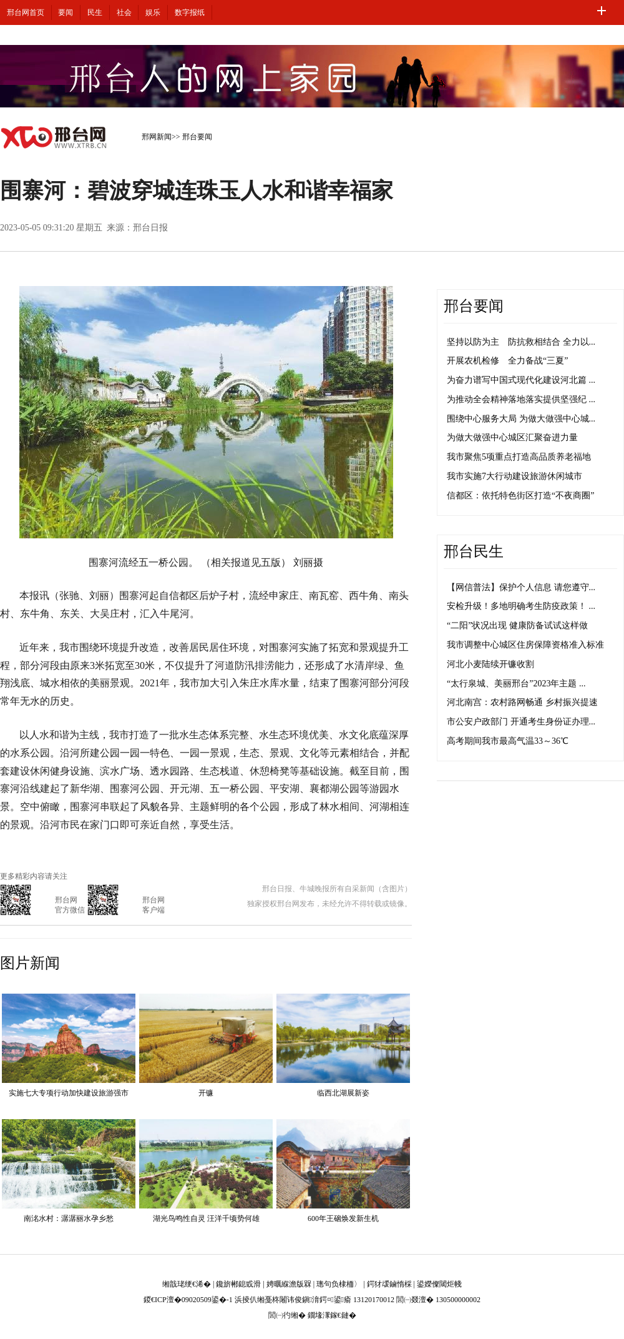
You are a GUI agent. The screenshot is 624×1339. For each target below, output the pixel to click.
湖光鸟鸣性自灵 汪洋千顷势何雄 (206, 1218)
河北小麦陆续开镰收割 (490, 664)
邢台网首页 (25, 12)
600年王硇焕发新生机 (343, 1218)
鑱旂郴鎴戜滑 (238, 1284)
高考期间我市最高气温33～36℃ (507, 741)
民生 (94, 12)
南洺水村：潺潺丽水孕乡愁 (69, 1218)
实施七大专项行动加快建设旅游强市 (69, 1093)
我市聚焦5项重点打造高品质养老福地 (519, 457)
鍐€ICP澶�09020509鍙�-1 (188, 1299)
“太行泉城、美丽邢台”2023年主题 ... (516, 683)
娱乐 (152, 12)
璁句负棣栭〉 (338, 1284)
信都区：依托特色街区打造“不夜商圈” (520, 495)
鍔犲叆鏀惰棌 (389, 1284)
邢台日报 (150, 227)
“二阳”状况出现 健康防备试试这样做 (517, 625)
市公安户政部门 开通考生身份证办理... (521, 721)
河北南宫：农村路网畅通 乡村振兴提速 (522, 702)
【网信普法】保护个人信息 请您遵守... (521, 587)
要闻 (65, 12)
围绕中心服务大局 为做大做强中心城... (521, 418)
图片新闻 (30, 963)
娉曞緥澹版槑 (288, 1284)
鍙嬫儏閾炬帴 (439, 1284)
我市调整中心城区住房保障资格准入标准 (525, 645)
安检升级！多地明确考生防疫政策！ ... (521, 606)
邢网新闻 (157, 136)
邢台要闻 (197, 136)
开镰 (205, 1093)
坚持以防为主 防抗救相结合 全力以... (521, 342)
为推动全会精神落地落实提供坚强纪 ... (521, 399)
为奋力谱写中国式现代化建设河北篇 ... (521, 380)
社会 (124, 12)
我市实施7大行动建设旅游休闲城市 (514, 476)
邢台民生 (474, 551)
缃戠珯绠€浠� (186, 1284)
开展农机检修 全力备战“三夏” (507, 360)
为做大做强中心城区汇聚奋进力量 (512, 437)
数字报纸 (190, 12)
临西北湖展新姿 (343, 1093)
